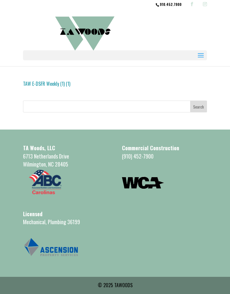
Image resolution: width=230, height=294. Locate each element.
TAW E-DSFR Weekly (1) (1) (46, 83)
